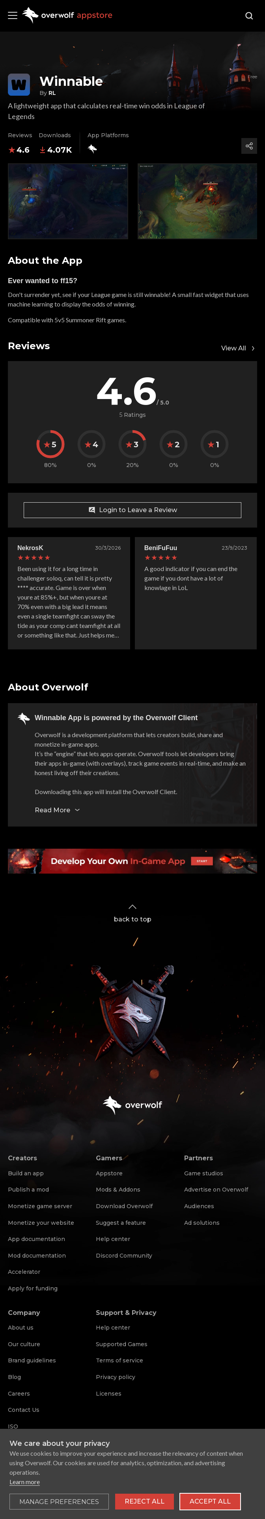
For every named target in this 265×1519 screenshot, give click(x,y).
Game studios (203, 1173)
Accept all (210, 1501)
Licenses (108, 1393)
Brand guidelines (32, 1360)
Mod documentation (37, 1255)
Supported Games (121, 1344)
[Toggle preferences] (59, 1502)
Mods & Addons (118, 1189)
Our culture (24, 1344)
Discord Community (124, 1255)
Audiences (199, 1206)
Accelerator (24, 1271)
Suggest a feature (121, 1222)
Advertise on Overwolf (216, 1189)
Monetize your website (41, 1222)
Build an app (26, 1173)
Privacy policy (115, 1377)
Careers (19, 1393)
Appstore (109, 1173)
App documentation (36, 1239)
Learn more (24, 1481)
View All (239, 348)
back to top (132, 912)
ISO (13, 1426)
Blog (14, 1377)
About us (21, 1327)
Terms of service (119, 1360)
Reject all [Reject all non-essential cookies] (144, 1501)
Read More (58, 810)
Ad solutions (202, 1222)
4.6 (19, 150)
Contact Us (23, 1409)
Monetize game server (40, 1206)
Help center (113, 1239)
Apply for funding (33, 1288)
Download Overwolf (124, 1206)
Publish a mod (28, 1189)
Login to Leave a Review (132, 510)
